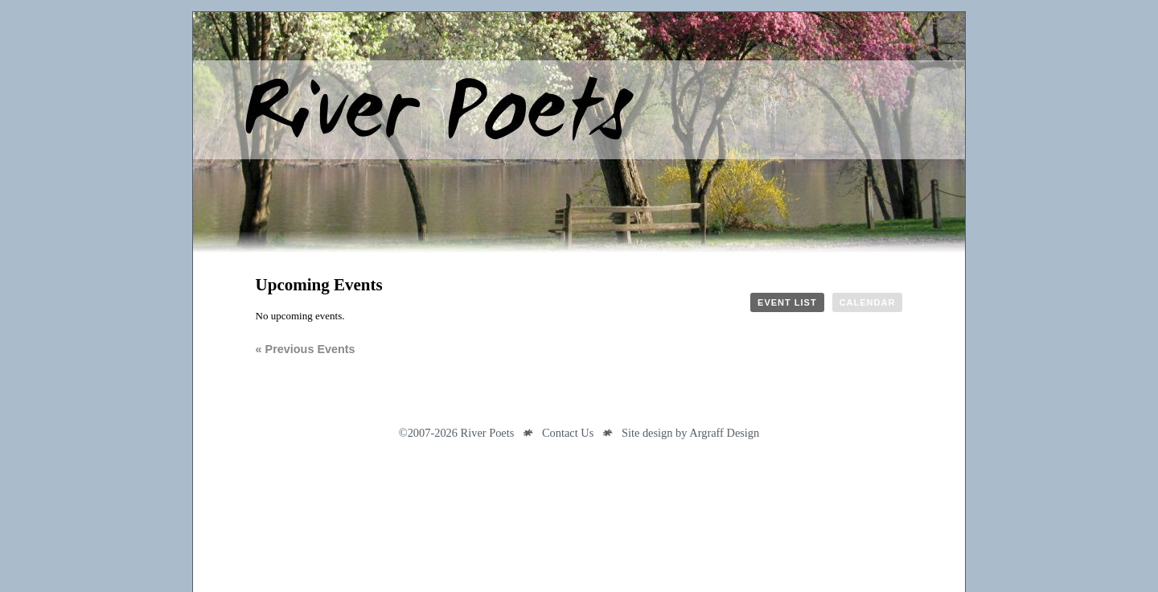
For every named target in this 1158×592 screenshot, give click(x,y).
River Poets (579, 132)
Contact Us (567, 432)
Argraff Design (724, 432)
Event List (787, 302)
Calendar (868, 302)
